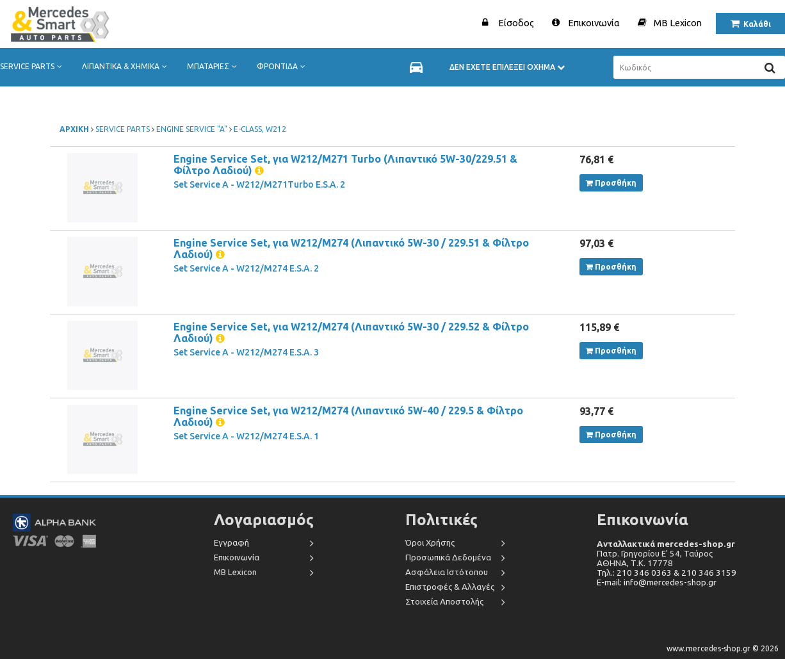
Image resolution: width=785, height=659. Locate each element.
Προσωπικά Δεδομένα (448, 557)
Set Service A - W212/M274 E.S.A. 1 (246, 436)
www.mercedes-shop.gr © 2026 (723, 648)
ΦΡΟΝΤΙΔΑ (284, 66)
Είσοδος (516, 22)
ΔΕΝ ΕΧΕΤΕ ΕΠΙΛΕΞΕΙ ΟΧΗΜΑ (507, 67)
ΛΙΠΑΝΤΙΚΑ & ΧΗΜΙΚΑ (127, 66)
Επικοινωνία (594, 22)
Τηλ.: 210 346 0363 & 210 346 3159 (666, 573)
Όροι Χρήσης (430, 543)
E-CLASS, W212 (260, 129)
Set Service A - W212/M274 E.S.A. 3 (246, 352)
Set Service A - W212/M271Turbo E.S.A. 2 (259, 184)
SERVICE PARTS (33, 66)
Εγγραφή (231, 543)
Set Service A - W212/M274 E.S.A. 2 (246, 268)
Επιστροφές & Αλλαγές (449, 587)
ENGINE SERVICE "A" (191, 129)
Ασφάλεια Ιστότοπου (446, 572)
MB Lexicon (678, 22)
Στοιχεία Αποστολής (444, 601)
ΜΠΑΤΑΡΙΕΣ (214, 66)
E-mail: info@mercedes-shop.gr (656, 582)
